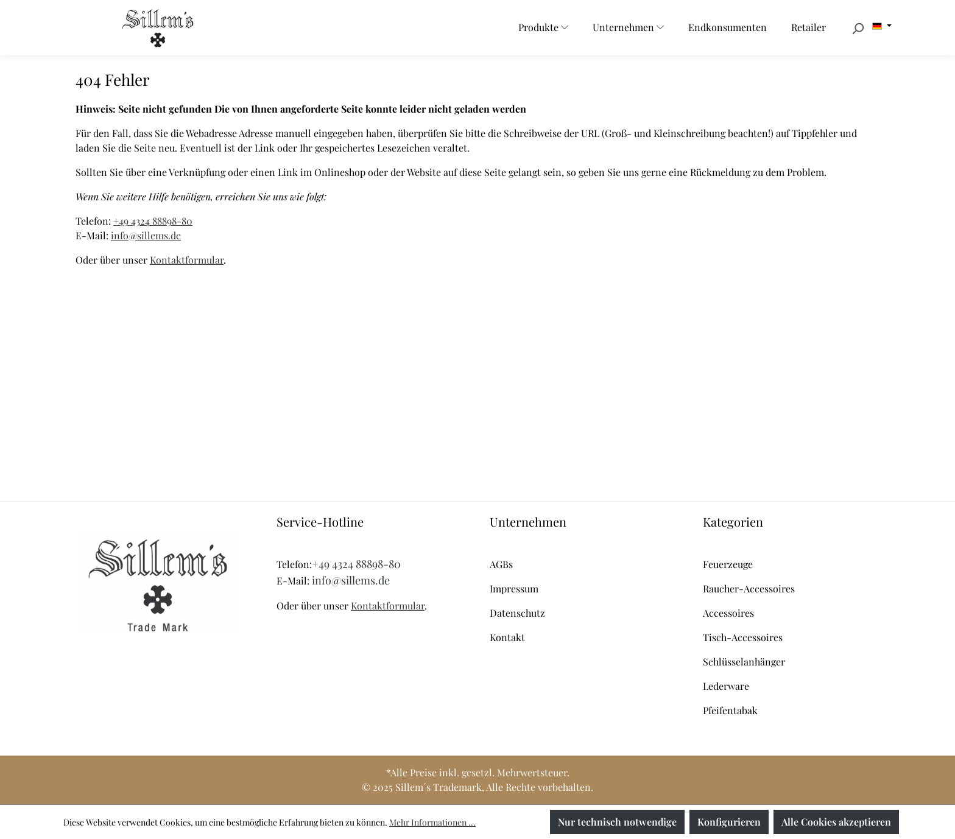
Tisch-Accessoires (743, 637)
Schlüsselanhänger (744, 661)
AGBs (501, 564)
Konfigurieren (729, 821)
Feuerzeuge (728, 564)
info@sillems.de (146, 235)
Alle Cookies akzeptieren (836, 821)
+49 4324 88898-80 (152, 220)
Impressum (514, 588)
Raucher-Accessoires (749, 588)
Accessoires (728, 612)
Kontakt (507, 637)
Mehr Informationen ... (432, 822)
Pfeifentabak (730, 710)
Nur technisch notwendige (617, 821)
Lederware (726, 685)
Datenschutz (517, 612)
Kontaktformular (187, 259)
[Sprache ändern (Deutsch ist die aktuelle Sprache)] (882, 26)
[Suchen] (857, 28)
